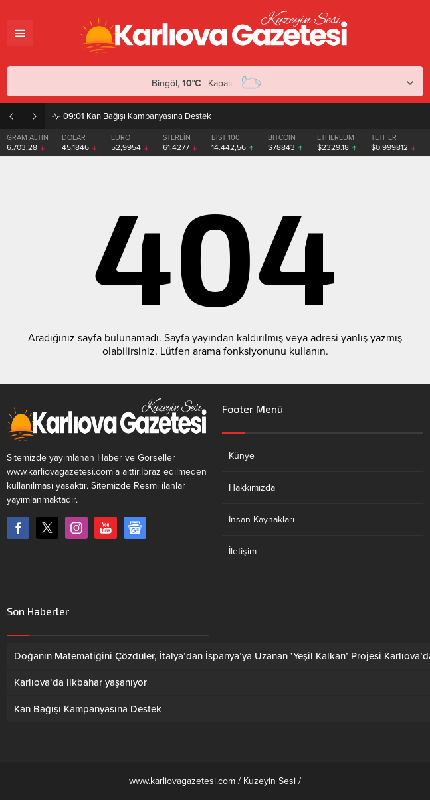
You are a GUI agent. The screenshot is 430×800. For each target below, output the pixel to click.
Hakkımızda (252, 487)
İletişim (243, 551)
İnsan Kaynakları (261, 519)
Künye (242, 455)
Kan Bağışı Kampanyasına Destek (137, 116)
